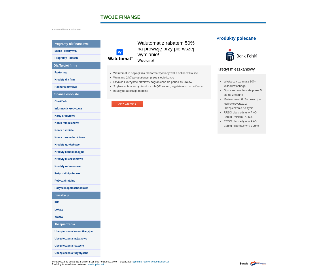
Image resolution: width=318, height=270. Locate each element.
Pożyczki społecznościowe (71, 188)
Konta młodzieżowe (67, 122)
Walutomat (76, 29)
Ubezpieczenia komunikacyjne (74, 231)
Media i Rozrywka (66, 50)
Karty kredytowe (65, 115)
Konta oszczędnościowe (70, 137)
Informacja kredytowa (68, 108)
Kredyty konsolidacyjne (69, 151)
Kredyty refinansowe (68, 166)
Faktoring (61, 72)
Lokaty (59, 209)
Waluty (59, 216)
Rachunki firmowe (66, 86)
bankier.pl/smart (95, 264)
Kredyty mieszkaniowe (69, 159)
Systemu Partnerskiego (145, 261)
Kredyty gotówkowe (67, 144)
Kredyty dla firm (65, 79)
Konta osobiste (64, 130)
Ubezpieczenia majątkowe (71, 238)
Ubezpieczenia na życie (69, 245)
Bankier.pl (163, 261)
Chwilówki (61, 101)
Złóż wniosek (127, 104)
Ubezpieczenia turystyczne (71, 253)
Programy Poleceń (66, 57)
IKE (57, 202)
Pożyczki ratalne (65, 180)
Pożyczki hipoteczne (67, 173)
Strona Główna (61, 29)
